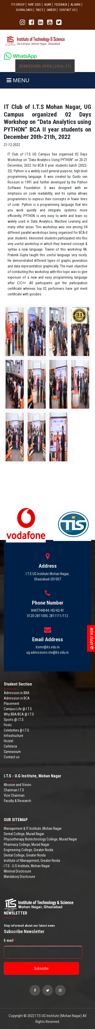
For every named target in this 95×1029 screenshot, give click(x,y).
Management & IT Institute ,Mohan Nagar (33, 828)
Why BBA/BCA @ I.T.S (19, 714)
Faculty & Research (17, 801)
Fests (8, 725)
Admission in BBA (16, 693)
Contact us (12, 757)
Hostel (8, 741)
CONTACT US (67, 10)
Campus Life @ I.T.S (18, 709)
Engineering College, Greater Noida (28, 850)
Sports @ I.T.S (14, 720)
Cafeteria (10, 746)
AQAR (47, 4)
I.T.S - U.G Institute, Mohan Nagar (27, 866)
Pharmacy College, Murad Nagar (26, 844)
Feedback (60, 4)
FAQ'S (39, 10)
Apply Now (92, 638)
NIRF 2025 (34, 4)
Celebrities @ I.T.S (16, 730)
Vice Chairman (14, 795)
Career (51, 10)
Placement (11, 704)
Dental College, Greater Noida (25, 855)
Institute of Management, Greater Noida (32, 861)
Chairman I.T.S (14, 790)
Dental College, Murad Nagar (24, 834)
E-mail (10, 940)
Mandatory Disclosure (19, 877)
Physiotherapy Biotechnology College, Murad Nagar (40, 839)
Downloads (24, 10)
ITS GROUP (18, 4)
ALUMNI (76, 4)
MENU (18, 80)
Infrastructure (13, 736)
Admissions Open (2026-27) (45, 66)
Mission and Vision (17, 785)
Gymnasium (12, 752)
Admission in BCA (17, 698)
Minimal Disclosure (17, 871)
